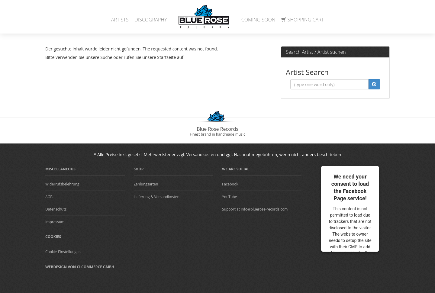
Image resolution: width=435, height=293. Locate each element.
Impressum (54, 221)
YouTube (229, 196)
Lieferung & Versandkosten (156, 196)
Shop (139, 169)
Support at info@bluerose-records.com (255, 209)
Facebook (230, 184)
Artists (120, 19)
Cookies (53, 236)
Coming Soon (258, 19)
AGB (49, 196)
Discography (151, 19)
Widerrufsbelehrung (62, 184)
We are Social (235, 169)
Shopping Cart (302, 19)
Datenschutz (55, 209)
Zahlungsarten (146, 184)
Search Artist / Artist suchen (316, 52)
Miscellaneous (60, 169)
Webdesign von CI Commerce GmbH (79, 266)
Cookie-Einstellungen (63, 251)
